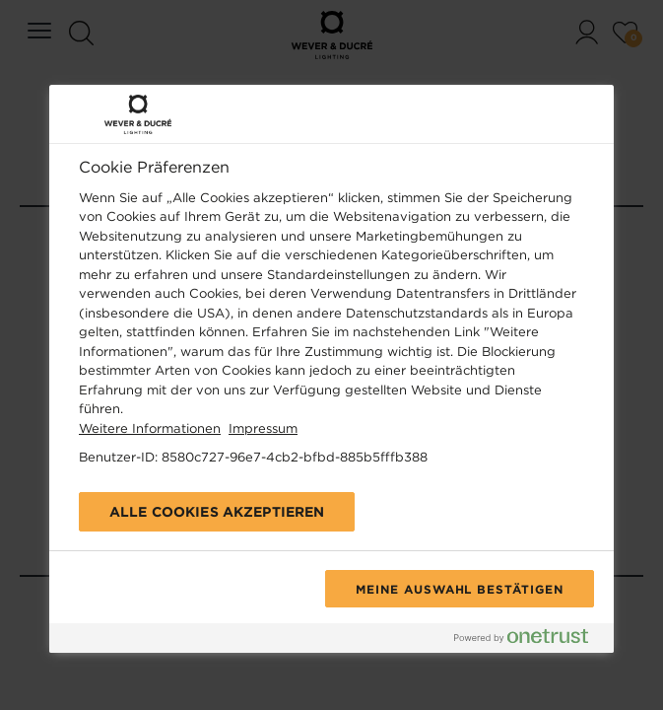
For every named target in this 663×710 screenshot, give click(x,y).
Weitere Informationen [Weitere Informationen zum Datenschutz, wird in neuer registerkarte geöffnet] (150, 428)
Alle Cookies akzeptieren (216, 512)
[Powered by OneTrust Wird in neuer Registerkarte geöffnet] (529, 640)
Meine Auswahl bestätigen (460, 589)
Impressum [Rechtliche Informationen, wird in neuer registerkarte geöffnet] (263, 428)
